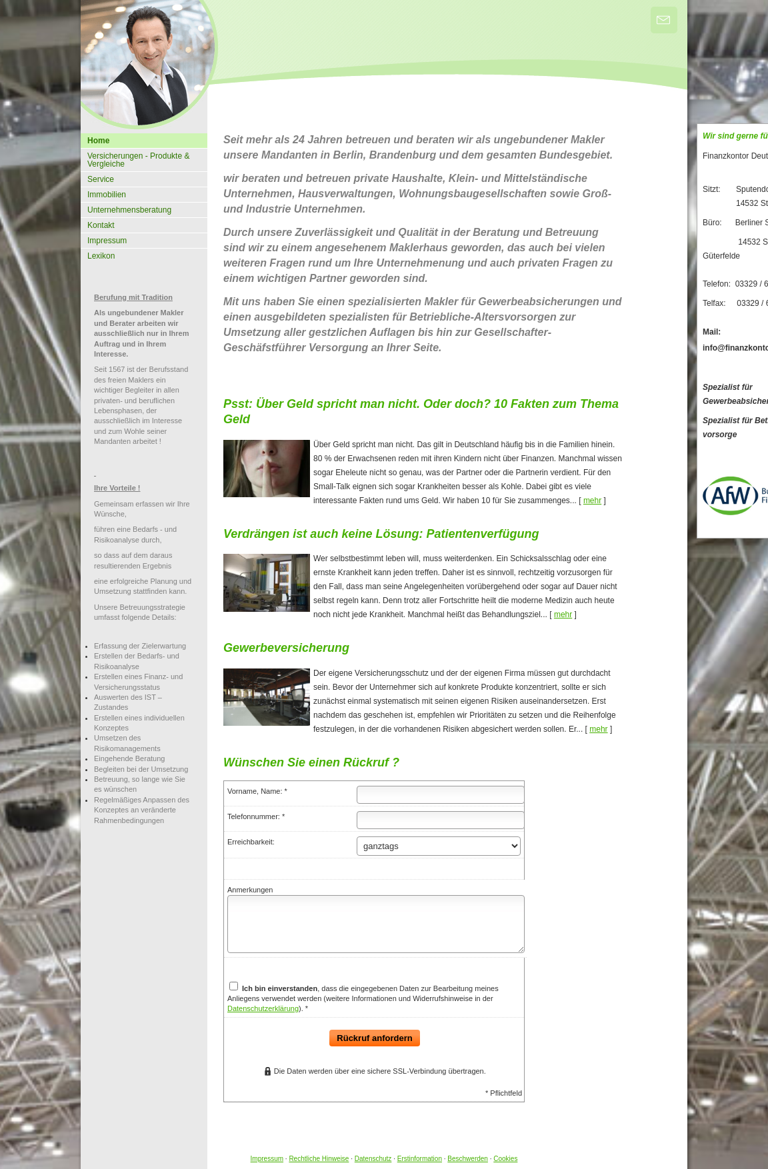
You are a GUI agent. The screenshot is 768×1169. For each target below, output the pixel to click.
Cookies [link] (505, 1158)
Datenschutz (373, 1158)
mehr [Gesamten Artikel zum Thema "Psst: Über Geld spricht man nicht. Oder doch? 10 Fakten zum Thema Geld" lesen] (592, 500)
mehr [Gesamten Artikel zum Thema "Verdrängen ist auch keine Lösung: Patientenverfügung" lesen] (563, 614)
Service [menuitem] (100, 179)
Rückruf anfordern (374, 1038)
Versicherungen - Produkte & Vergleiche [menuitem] (138, 160)
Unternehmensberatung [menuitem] (129, 210)
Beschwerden (467, 1158)
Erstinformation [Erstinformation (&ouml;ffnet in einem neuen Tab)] (419, 1158)
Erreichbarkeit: (251, 842)
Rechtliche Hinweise (319, 1158)
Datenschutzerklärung (263, 1008)
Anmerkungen (250, 890)
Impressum (267, 1158)
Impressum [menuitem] (107, 240)
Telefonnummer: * (256, 816)
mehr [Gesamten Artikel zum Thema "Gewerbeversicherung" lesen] (598, 729)
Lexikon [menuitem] (101, 256)
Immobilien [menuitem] (106, 194)
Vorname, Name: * (257, 791)
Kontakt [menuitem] (101, 225)
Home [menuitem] (98, 140)
